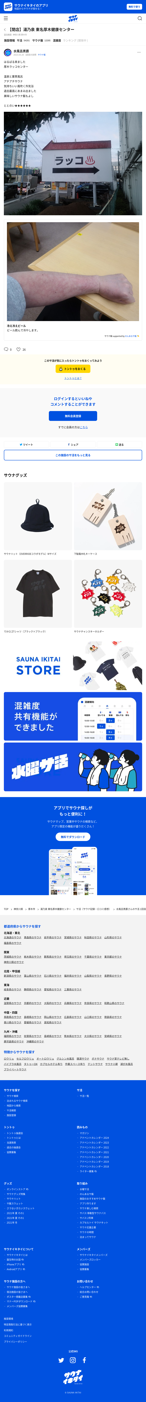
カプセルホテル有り (51, 1064)
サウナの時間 (87, 1232)
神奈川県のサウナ (14, 962)
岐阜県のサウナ (12, 989)
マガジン (84, 1133)
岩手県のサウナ (53, 937)
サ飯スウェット (15, 1203)
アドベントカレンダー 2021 (94, 1152)
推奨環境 (8, 1318)
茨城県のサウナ (12, 956)
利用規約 (8, 1330)
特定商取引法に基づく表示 (18, 1324)
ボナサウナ (98, 1058)
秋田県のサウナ (93, 937)
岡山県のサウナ (53, 1017)
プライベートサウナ (15, 1069)
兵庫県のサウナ (73, 1003)
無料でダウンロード (73, 837)
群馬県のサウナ (53, 956)
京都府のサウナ (33, 1003)
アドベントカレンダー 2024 (94, 1138)
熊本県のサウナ (73, 1036)
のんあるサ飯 (131, 336)
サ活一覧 (84, 1096)
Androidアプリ (14, 1269)
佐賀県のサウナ (33, 1036)
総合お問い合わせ (89, 1292)
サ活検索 (11, 1110)
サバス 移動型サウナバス (93, 1213)
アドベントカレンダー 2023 (94, 1142)
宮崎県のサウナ (113, 1036)
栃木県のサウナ (33, 956)
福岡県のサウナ (12, 1036)
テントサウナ (95, 1064)
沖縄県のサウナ (35, 1041)
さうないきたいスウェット (21, 1208)
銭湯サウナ (83, 1058)
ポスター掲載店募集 (17, 1297)
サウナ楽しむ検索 (89, 1208)
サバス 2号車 (86, 1218)
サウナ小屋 (111, 1064)
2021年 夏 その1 (15, 1213)
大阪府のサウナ (53, 1003)
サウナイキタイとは (17, 1255)
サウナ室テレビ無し (118, 1058)
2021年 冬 (12, 1222)
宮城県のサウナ (73, 937)
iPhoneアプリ (14, 1264)
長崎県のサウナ (53, 1036)
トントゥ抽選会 (15, 1133)
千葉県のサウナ (93, 956)
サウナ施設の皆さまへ (18, 1287)
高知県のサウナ (53, 1022)
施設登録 (11, 1115)
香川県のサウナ (12, 1022)
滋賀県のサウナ (12, 1003)
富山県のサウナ (33, 975)
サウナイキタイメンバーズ (94, 1255)
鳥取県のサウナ (12, 1017)
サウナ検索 (12, 1096)
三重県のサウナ (73, 989)
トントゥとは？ (73, 378)
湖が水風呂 (126, 1064)
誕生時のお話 (14, 1259)
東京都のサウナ (113, 956)
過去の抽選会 (14, 1147)
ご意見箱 (84, 1297)
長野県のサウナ (113, 975)
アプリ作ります (88, 1203)
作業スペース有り (75, 1064)
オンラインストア (16, 1189)
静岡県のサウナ (33, 989)
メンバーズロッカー (90, 1259)
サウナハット (14, 1198)
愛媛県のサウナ (33, 1022)
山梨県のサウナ (93, 975)
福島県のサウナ (12, 943)
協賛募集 (11, 1152)
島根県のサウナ (33, 1017)
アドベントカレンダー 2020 (94, 1157)
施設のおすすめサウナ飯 (92, 1198)
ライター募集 (87, 1171)
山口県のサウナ (93, 1017)
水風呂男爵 (21, 51)
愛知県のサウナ (53, 989)
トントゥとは (14, 1138)
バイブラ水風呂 (12, 1064)
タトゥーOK (30, 1064)
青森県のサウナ (33, 937)
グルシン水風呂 (65, 1058)
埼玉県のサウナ (73, 956)
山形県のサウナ (113, 937)
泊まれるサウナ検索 (17, 1101)
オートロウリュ (45, 1058)
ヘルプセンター (88, 1287)
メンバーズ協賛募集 (17, 1306)
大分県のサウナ (93, 1036)
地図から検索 (14, 1105)
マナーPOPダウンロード (19, 1301)
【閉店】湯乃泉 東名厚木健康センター (41, 29)
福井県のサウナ (73, 975)
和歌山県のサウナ (114, 1003)
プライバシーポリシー (15, 1341)
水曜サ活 (84, 1189)
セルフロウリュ (25, 1058)
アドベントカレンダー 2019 (94, 1161)
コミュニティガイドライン (18, 1336)
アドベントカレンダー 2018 (94, 1166)
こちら (84, 427)
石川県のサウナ (53, 975)
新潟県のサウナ (12, 975)
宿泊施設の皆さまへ (17, 1292)
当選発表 (11, 1142)
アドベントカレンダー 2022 (94, 1147)
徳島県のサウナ (113, 1017)
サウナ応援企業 (88, 1227)
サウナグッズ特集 (16, 1194)
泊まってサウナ (88, 1237)
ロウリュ (9, 1058)
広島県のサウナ (73, 1017)
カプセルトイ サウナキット (94, 1222)
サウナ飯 (42, 54)
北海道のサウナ (12, 937)
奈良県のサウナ (93, 1003)
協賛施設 (84, 1264)
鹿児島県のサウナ (14, 1041)
